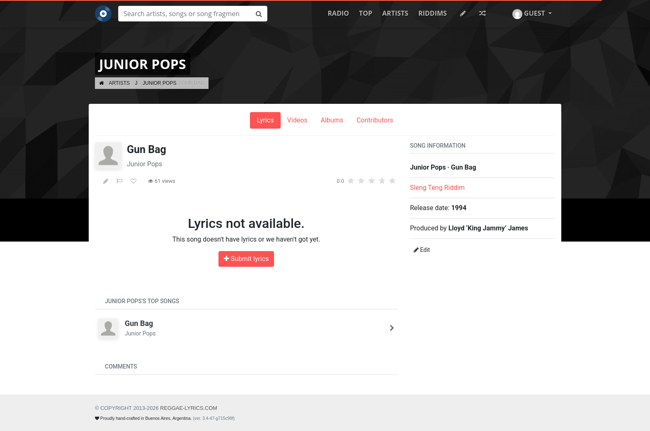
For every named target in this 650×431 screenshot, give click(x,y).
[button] (532, 13)
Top (365, 13)
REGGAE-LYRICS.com (188, 408)
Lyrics (265, 120)
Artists (395, 13)
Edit (422, 250)
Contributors (375, 120)
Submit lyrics (246, 259)
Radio (338, 13)
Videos (297, 120)
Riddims (432, 13)
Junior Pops (144, 164)
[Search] (184, 14)
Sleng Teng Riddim (437, 188)
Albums (332, 120)
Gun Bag (139, 323)
